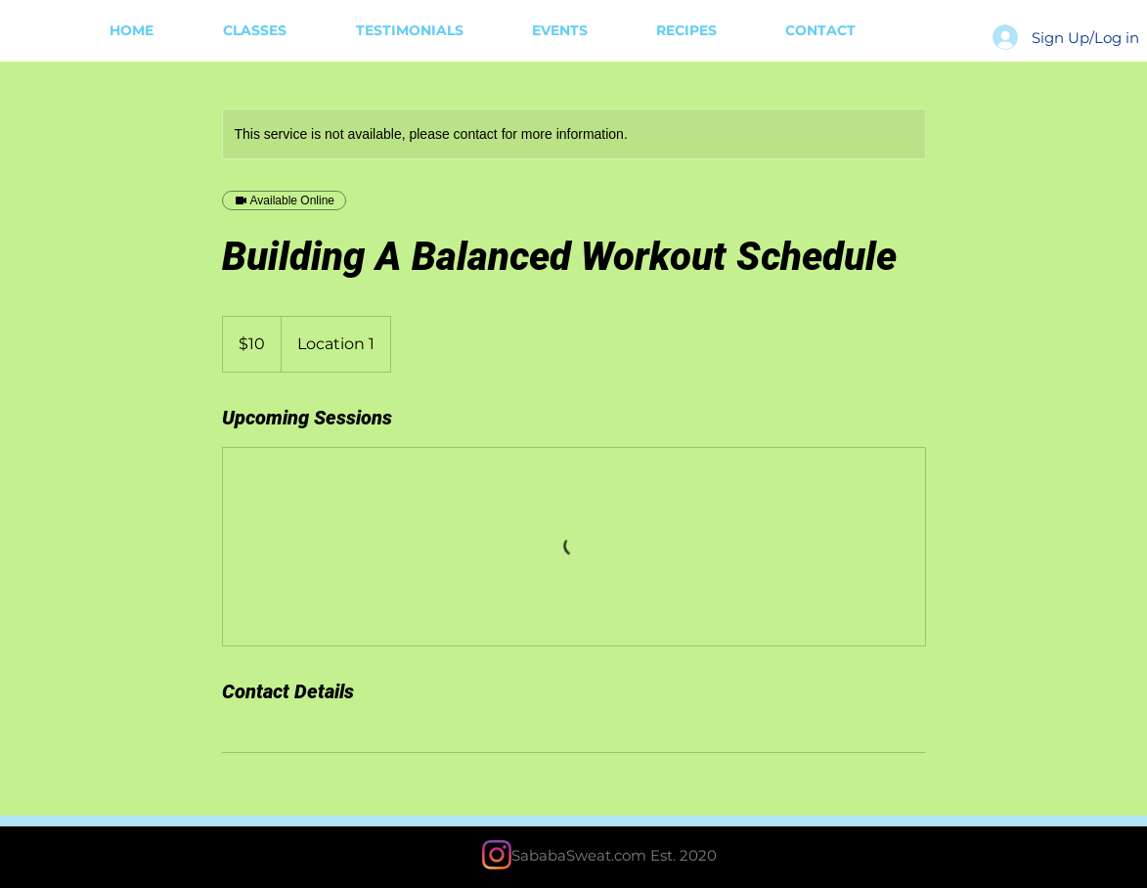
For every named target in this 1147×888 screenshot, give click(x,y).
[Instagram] (496, 854)
